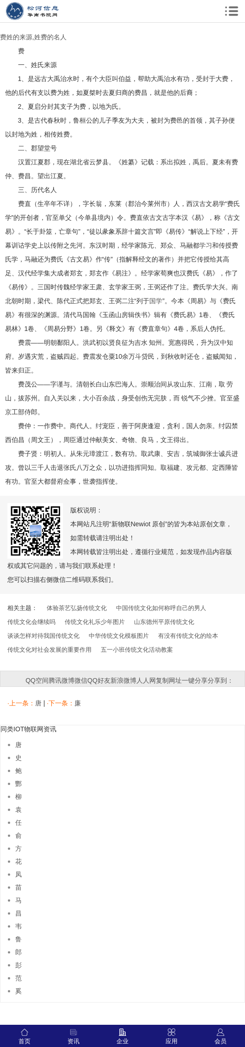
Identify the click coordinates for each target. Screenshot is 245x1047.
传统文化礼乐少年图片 (95, 621)
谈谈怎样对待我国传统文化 (43, 635)
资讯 (73, 1036)
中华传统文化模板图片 (119, 635)
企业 (122, 1036)
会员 (220, 1036)
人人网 (146, 680)
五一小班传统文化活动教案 (137, 649)
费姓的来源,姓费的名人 (33, 37)
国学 (155, 301)
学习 (205, 245)
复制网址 (169, 680)
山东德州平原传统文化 (164, 621)
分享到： (220, 680)
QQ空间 (37, 680)
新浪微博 (123, 680)
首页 (24, 1036)
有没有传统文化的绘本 (188, 635)
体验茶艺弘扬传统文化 (77, 608)
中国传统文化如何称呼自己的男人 (161, 608)
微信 (80, 680)
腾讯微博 (61, 680)
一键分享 (195, 680)
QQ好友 (98, 680)
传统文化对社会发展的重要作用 (49, 649)
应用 (171, 1036)
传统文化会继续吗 (31, 621)
